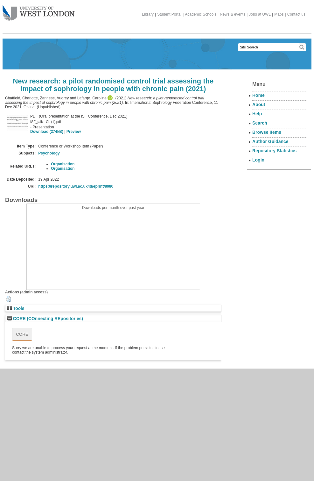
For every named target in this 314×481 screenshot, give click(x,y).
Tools (15, 308)
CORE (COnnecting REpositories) (45, 318)
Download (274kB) (46, 131)
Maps (278, 14)
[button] (8, 299)
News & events (232, 14)
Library (148, 14)
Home (258, 95)
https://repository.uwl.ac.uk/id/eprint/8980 (75, 186)
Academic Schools (200, 14)
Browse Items (266, 132)
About (258, 104)
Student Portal (169, 14)
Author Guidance (270, 141)
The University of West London (38, 10)
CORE (22, 334)
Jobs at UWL (260, 14)
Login (258, 159)
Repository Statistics (274, 150)
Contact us (296, 14)
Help (257, 113)
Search (259, 123)
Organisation (62, 164)
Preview (73, 131)
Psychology (48, 153)
